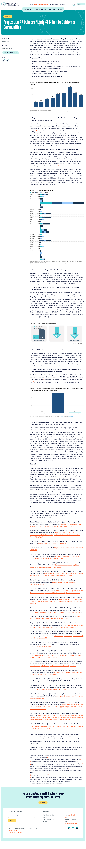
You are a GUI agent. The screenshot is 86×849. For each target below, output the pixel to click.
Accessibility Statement (15, 832)
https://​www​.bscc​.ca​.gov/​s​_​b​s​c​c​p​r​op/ (52, 543)
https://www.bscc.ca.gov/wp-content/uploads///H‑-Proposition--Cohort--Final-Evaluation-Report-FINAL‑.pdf (55, 535)
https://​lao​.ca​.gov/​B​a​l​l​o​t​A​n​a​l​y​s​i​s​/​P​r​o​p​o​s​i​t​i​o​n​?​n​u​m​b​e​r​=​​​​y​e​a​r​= (53, 666)
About (31, 4)
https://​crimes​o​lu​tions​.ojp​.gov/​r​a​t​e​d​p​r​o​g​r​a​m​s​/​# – (49, 689)
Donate (80, 4)
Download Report (10, 52)
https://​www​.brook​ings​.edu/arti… (41, 646)
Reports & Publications (41, 4)
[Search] (73, 4)
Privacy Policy (12, 830)
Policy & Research (41, 9)
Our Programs (29, 9)
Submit (12, 820)
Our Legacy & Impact (55, 9)
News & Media (54, 4)
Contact (62, 4)
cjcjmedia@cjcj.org (71, 823)
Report (7, 16)
